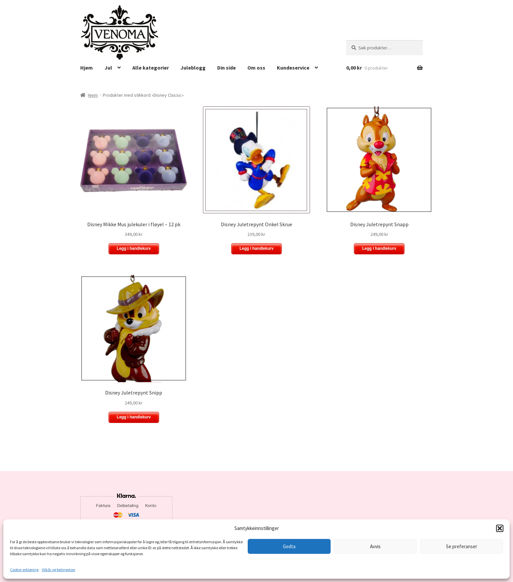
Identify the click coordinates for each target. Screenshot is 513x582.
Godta (289, 546)
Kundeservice (293, 67)
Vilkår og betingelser (58, 569)
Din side (226, 67)
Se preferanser (461, 546)
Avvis (375, 546)
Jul (108, 67)
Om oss (256, 67)
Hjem (86, 67)
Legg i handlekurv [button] (134, 248)
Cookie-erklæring (24, 569)
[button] (499, 528)
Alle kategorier (150, 67)
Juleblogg (193, 67)
